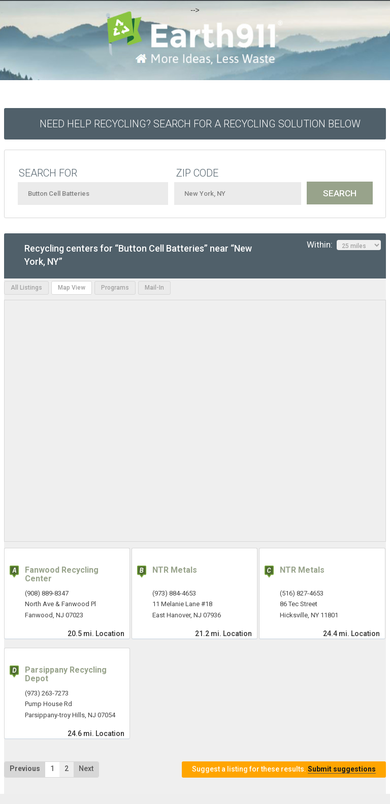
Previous (25, 768)
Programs (115, 287)
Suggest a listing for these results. (284, 769)
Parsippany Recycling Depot (66, 674)
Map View (71, 287)
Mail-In (154, 287)
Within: (344, 245)
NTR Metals (174, 570)
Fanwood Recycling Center (62, 574)
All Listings (26, 287)
